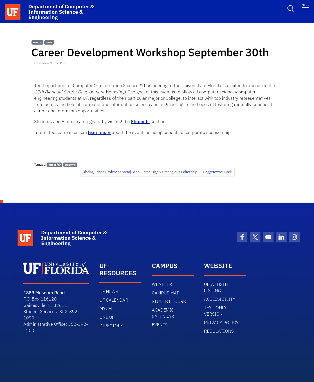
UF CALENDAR (113, 300)
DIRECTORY (111, 326)
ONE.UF (106, 317)
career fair (54, 164)
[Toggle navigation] (305, 7)
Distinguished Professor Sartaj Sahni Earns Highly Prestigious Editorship (140, 172)
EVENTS (160, 325)
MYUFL (106, 308)
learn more (99, 132)
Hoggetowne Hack (217, 172)
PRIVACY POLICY (221, 322)
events (37, 42)
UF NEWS (108, 291)
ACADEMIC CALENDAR (163, 313)
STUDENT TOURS (169, 301)
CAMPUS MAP (165, 293)
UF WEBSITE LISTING (216, 287)
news (49, 42)
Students (140, 121)
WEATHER (162, 284)
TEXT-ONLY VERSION (215, 311)
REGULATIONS (219, 331)
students (70, 164)
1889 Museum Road (44, 292)
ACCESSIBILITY (220, 299)
